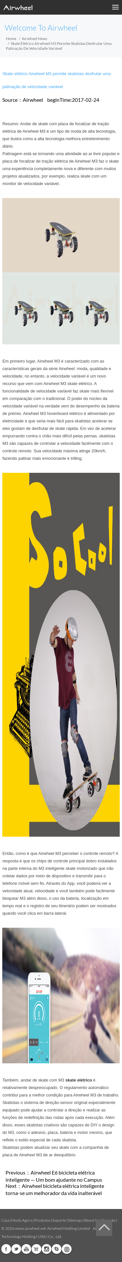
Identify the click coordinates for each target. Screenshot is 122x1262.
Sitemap (75, 1220)
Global (67, 1249)
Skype (56, 1249)
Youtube (26, 1249)
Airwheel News (34, 38)
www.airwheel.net (30, 1228)
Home (11, 38)
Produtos (42, 1220)
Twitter (16, 1249)
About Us (92, 1220)
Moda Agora (22, 1220)
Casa (5, 1220)
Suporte (59, 1220)
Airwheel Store (36, 1249)
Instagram (46, 1249)
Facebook (6, 1249)
